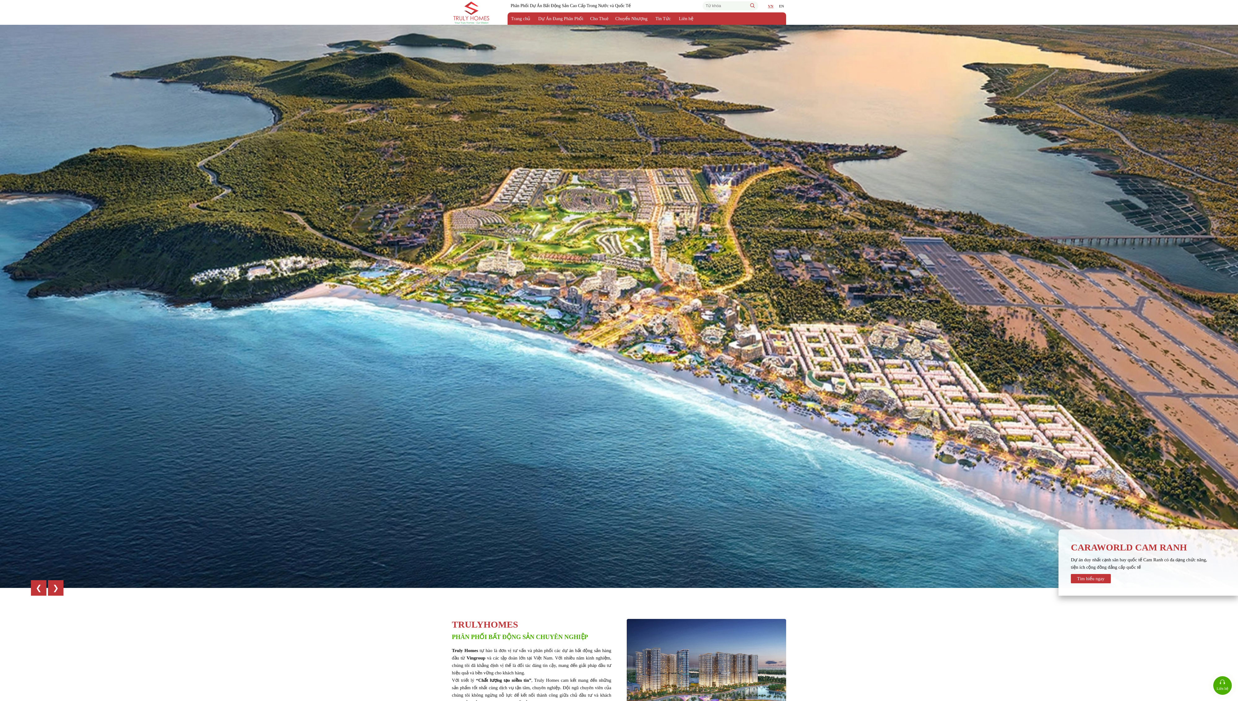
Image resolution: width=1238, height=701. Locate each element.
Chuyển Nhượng (631, 18)
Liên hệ (686, 18)
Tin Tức (663, 18)
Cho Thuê (599, 18)
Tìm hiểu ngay (1091, 578)
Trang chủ (520, 18)
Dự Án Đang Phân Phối (560, 18)
